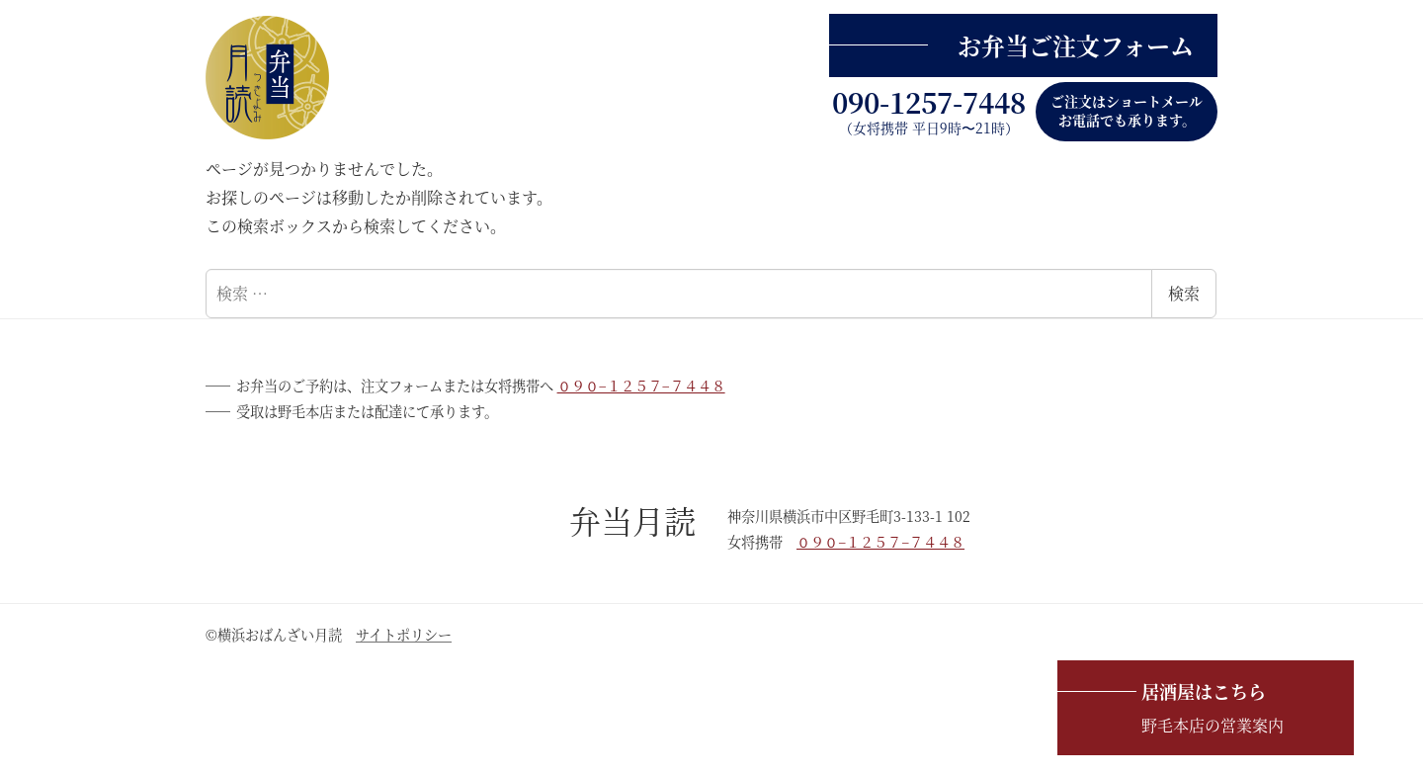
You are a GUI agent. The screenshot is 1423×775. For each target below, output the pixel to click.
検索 (1184, 293)
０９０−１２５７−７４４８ (641, 385)
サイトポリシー (404, 635)
